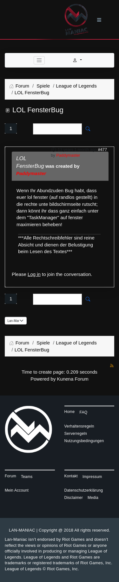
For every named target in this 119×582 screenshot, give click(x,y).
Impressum (92, 476)
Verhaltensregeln (79, 426)
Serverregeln (75, 433)
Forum (10, 476)
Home (69, 411)
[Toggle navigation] (39, 60)
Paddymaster (68, 155)
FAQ (84, 412)
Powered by (43, 379)
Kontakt (71, 476)
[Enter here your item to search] (57, 128)
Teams (27, 476)
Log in (34, 274)
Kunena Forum (73, 379)
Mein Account (17, 490)
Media (93, 497)
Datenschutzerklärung (83, 490)
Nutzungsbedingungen (84, 441)
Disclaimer (73, 497)
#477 (102, 149)
